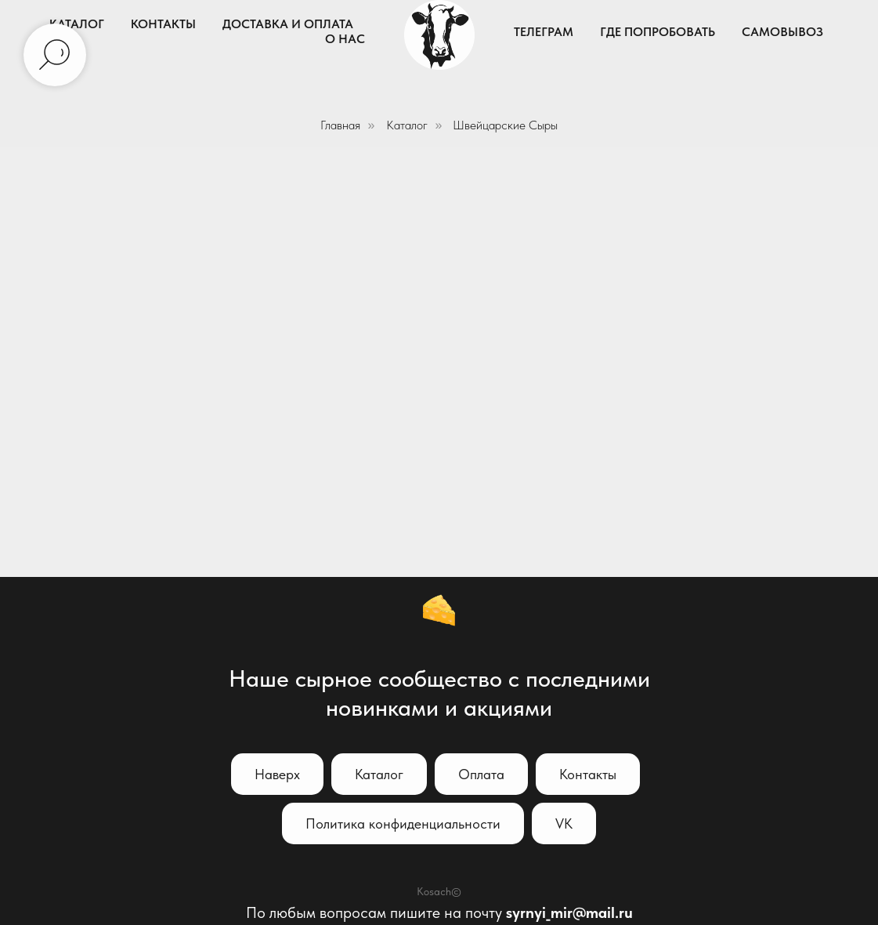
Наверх (277, 774)
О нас (345, 38)
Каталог (76, 23)
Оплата (481, 774)
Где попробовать (657, 31)
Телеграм (543, 31)
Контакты (163, 23)
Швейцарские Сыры (505, 125)
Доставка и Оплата (287, 23)
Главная (340, 125)
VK (564, 823)
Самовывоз (782, 31)
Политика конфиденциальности (402, 823)
